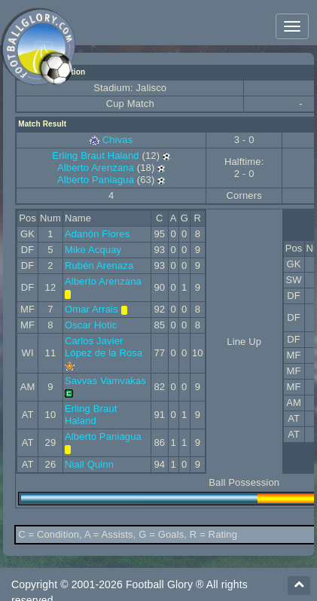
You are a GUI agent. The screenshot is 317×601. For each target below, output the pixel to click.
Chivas (117, 139)
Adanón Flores (97, 233)
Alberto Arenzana (95, 167)
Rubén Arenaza (99, 265)
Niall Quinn (89, 464)
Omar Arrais (91, 309)
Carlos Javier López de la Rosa (103, 346)
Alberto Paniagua (95, 179)
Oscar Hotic (91, 325)
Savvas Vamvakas (105, 380)
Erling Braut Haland (95, 155)
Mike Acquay (93, 249)
